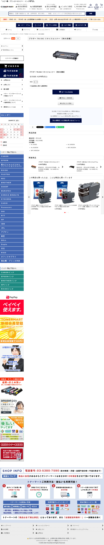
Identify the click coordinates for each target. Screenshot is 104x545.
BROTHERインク (9, 281)
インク (38, 25)
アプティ (5, 232)
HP (2, 220)
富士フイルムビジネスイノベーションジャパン (11, 165)
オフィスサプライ (8, 257)
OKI (3, 211)
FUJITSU (5, 174)
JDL (3, 228)
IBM (3, 224)
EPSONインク (7, 276)
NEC (3, 179)
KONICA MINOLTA (10, 195)
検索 (90, 13)
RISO (3, 253)
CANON (5, 156)
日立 (3, 248)
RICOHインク (7, 289)
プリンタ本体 (51, 25)
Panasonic (6, 207)
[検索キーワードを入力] (46, 14)
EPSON (4, 160)
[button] (95, 30)
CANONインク (7, 272)
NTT (3, 216)
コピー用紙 (66, 25)
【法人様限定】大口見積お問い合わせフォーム (66, 120)
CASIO (4, 203)
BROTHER (6, 183)
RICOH (4, 170)
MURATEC (6, 191)
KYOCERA (6, 199)
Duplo (4, 244)
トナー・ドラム (24, 25)
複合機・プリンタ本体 (10, 261)
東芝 (3, 236)
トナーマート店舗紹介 (12, 58)
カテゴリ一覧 (80, 25)
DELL (4, 240)
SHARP (4, 187)
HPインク (5, 285)
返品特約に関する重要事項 (38, 86)
